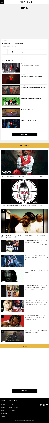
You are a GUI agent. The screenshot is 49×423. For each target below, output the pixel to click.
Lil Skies (8, 46)
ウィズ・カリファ (14, 46)
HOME (3, 405)
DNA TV (3, 408)
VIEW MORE (24, 134)
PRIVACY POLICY (13, 408)
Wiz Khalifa (4, 46)
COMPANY (12, 411)
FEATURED (4, 414)
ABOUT (3, 417)
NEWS (3, 411)
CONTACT (11, 405)
